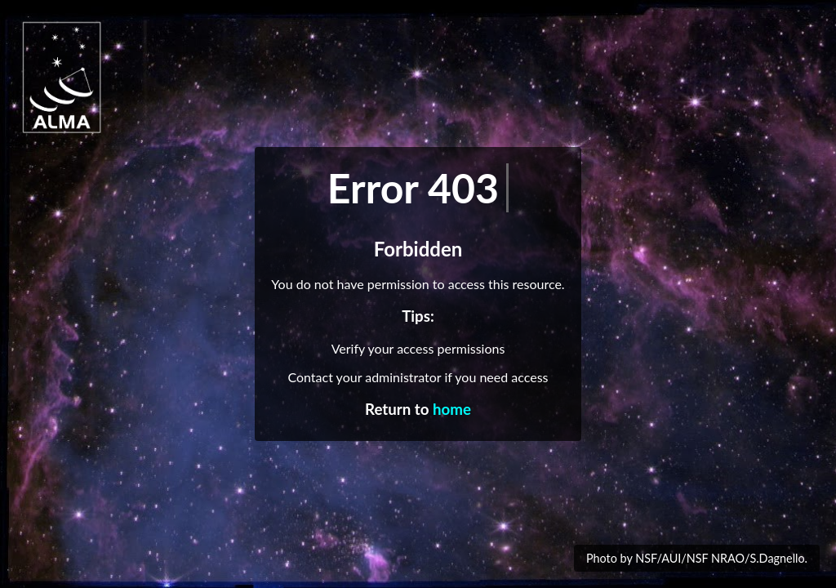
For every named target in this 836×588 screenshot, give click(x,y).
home (452, 409)
